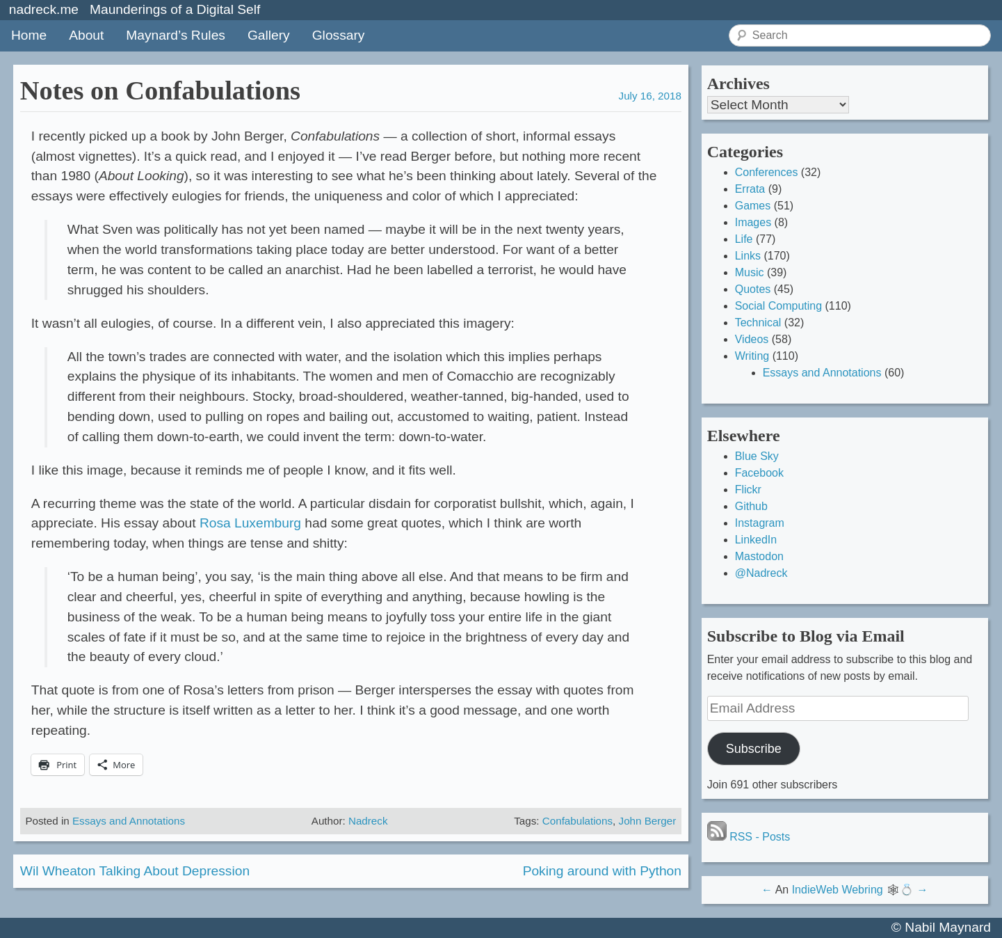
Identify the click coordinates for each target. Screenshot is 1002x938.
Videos (752, 339)
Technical (758, 322)
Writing (752, 356)
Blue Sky (757, 456)
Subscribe (754, 749)
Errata (750, 189)
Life (744, 239)
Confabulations (577, 821)
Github (751, 506)
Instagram (759, 523)
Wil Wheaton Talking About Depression (135, 871)
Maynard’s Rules (175, 35)
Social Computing (778, 306)
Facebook (759, 473)
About (86, 35)
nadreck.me (44, 9)
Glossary (338, 35)
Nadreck (368, 821)
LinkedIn (756, 540)
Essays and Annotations (128, 821)
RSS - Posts (749, 837)
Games (753, 206)
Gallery (269, 35)
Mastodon (759, 556)
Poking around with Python (602, 871)
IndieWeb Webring (837, 890)
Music (749, 272)
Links (748, 256)
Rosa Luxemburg (250, 523)
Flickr (748, 489)
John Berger (648, 821)
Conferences (766, 172)
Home (29, 35)
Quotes (753, 289)
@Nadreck (761, 573)
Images (753, 222)
